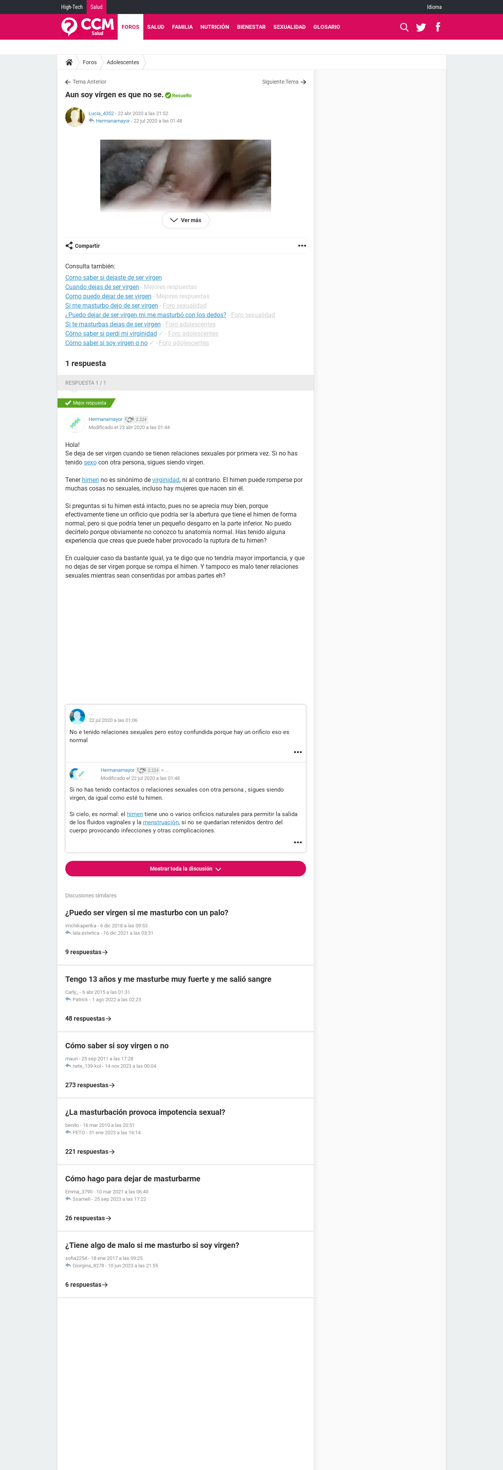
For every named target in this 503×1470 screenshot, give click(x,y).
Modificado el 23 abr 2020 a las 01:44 (129, 427)
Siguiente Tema (280, 82)
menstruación (161, 822)
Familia (182, 27)
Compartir (87, 246)
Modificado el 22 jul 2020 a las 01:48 (140, 778)
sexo (90, 462)
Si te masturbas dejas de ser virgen (113, 324)
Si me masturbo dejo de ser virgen (111, 305)
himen (90, 480)
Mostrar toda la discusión (182, 869)
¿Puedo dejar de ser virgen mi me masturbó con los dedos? (145, 315)
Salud (97, 7)
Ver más (190, 220)
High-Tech (72, 7)
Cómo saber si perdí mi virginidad (111, 333)
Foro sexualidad (185, 305)
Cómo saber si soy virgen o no (106, 343)
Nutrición (214, 27)
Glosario (326, 27)
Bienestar (251, 27)
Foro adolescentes (190, 324)
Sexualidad (289, 27)
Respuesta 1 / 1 (85, 383)
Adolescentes (123, 62)
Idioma (434, 7)
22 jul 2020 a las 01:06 (113, 720)
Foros (130, 27)
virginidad (165, 480)
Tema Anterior (89, 82)
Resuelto (181, 95)
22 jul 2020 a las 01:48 (158, 121)
